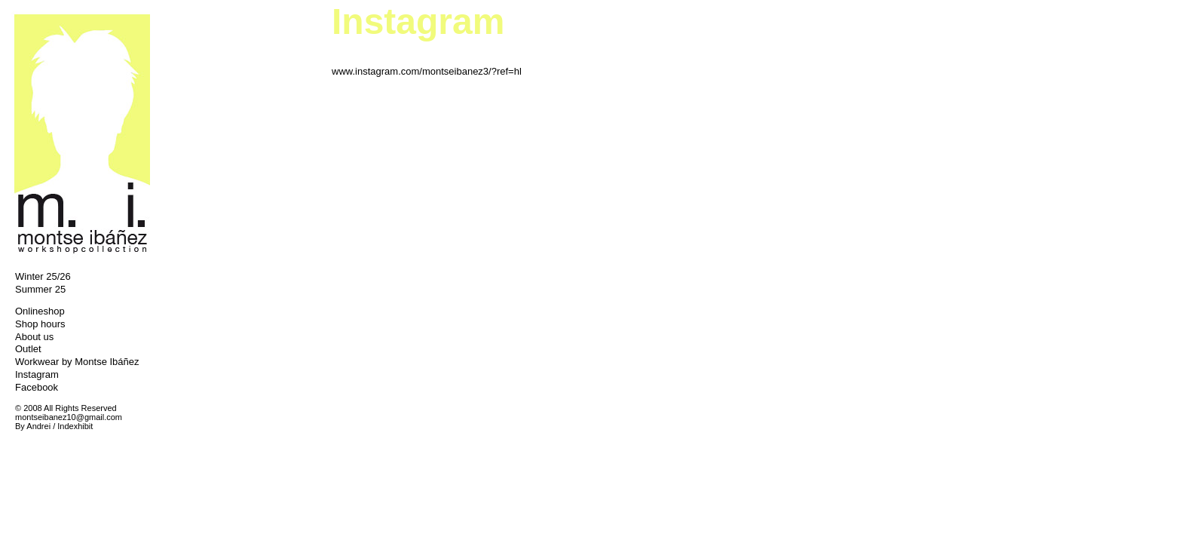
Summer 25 (40, 289)
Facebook (36, 387)
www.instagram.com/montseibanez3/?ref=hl (427, 71)
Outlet (28, 348)
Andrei (38, 426)
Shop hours (40, 324)
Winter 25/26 (43, 276)
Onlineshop (40, 311)
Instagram (37, 374)
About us (34, 336)
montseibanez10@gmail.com (68, 417)
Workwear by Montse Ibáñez (77, 361)
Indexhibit (75, 426)
